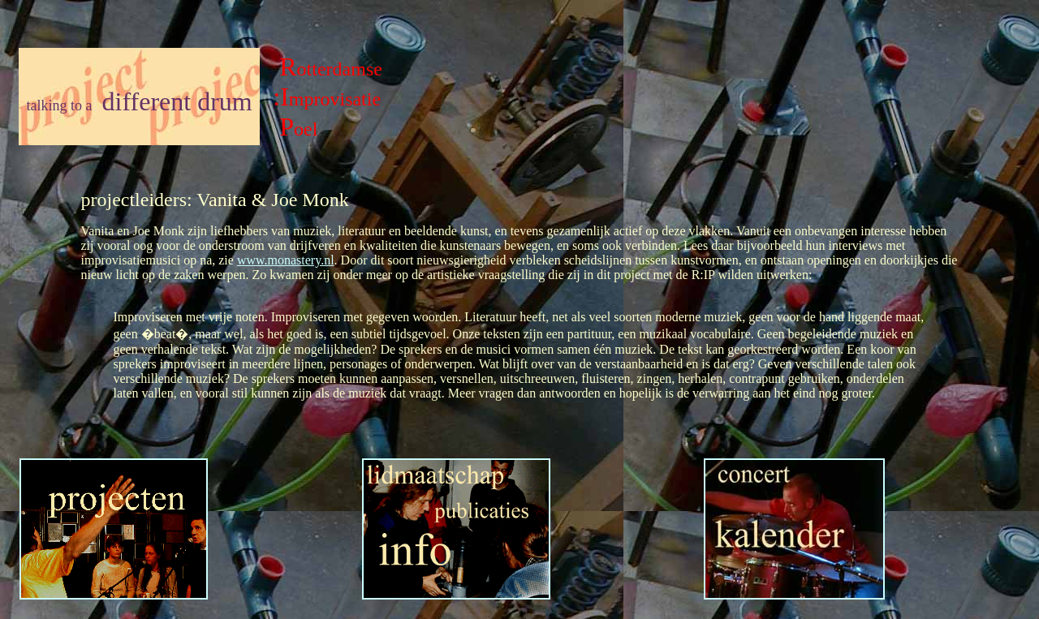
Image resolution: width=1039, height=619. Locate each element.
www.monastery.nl (285, 260)
